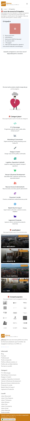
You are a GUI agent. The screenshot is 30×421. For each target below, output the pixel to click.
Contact (3, 356)
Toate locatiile (5, 412)
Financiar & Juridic (15, 197)
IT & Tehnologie (15, 127)
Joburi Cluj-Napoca (7, 398)
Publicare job (5, 358)
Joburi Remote (5, 410)
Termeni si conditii (6, 366)
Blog (2, 354)
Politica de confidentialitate (9, 364)
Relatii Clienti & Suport (15, 208)
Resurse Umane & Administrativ (15, 187)
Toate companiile (6, 360)
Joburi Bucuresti (6, 396)
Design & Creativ (15, 152)
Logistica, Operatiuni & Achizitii (15, 162)
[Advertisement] (15, 70)
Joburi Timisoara (6, 400)
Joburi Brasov (5, 402)
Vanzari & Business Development (15, 174)
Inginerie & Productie (15, 220)
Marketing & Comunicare (15, 139)
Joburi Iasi (4, 404)
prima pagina (15, 89)
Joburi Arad (4, 408)
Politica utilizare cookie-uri (9, 362)
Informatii (12, 417)
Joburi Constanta (6, 406)
